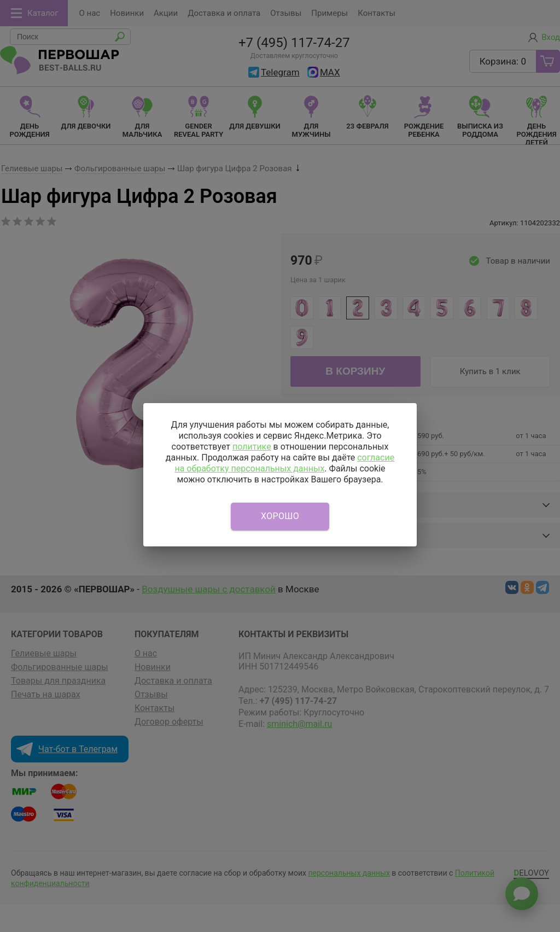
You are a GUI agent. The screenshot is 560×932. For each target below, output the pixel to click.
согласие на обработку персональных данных (284, 463)
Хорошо (280, 516)
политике (251, 446)
